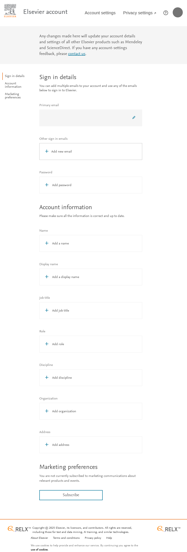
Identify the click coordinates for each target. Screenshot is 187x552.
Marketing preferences (13, 96)
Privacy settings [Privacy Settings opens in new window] (139, 12)
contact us (76, 54)
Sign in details (14, 76)
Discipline (46, 365)
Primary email (49, 105)
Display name (48, 264)
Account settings (100, 12)
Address (44, 432)
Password (45, 172)
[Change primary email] (133, 118)
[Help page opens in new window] (166, 13)
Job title (44, 298)
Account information (13, 85)
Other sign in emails (53, 139)
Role (42, 331)
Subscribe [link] (71, 495)
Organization (48, 398)
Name (43, 230)
